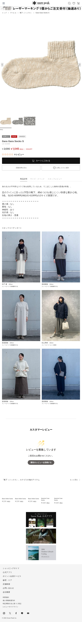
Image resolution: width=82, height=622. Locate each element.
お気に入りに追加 (62, 168)
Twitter (10, 613)
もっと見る (74, 480)
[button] (79, 65)
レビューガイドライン (10, 607)
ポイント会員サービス (12, 576)
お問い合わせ (8, 588)
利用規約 (6, 597)
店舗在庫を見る (21, 168)
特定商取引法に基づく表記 (12, 603)
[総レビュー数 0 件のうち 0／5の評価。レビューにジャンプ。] (13, 154)
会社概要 (6, 592)
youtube (28, 613)
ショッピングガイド (11, 568)
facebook (16, 613)
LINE (22, 613)
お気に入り (73, 3)
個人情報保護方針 (9, 600)
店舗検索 (6, 584)
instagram (4, 613)
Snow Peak (41, 3)
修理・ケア (7, 580)
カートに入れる (43, 161)
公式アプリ (7, 572)
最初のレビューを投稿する (41, 462)
